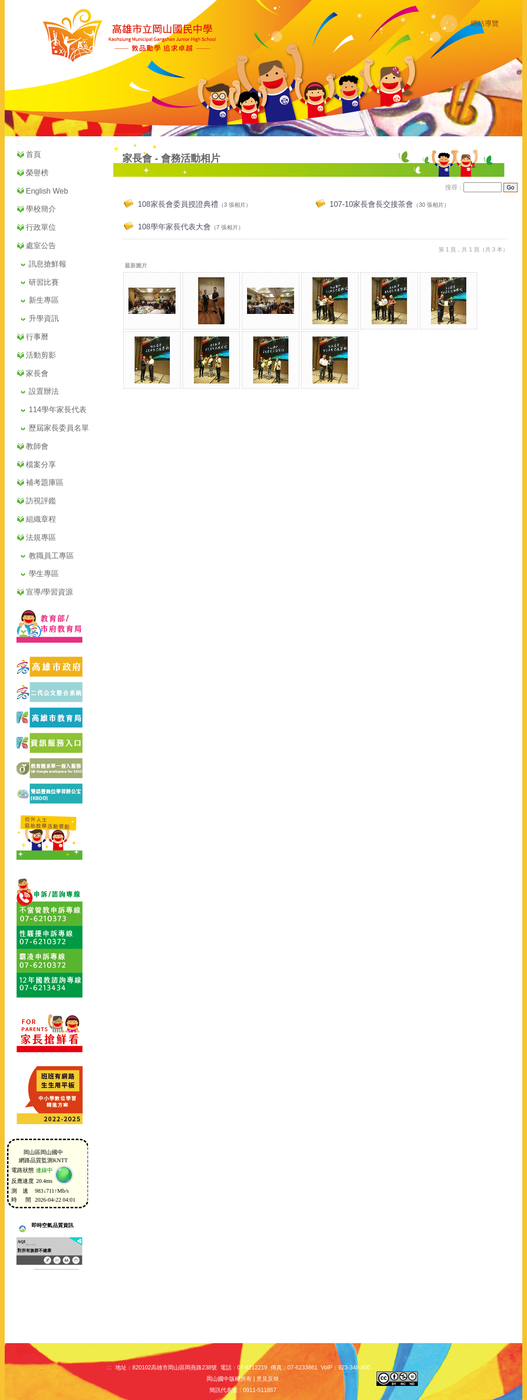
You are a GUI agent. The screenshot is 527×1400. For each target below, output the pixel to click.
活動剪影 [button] (41, 355)
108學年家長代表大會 (174, 227)
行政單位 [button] (41, 227)
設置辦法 (44, 391)
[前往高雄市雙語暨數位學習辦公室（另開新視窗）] (45, 802)
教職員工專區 (51, 556)
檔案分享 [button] (41, 465)
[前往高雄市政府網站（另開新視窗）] (45, 675)
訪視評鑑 (41, 501)
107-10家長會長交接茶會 (372, 204)
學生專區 (44, 574)
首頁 (33, 154)
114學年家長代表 (58, 410)
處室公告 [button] (41, 246)
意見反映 (267, 1379)
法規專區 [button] (41, 537)
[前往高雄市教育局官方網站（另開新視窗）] (45, 726)
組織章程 (41, 519)
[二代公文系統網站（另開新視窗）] (45, 700)
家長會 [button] (37, 373)
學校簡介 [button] (41, 209)
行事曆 (37, 337)
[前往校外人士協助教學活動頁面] (45, 861)
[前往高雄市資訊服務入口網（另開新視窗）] (45, 751)
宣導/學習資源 (49, 592)
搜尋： (454, 187)
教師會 (37, 446)
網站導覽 (485, 23)
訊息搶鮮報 (47, 264)
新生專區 (44, 300)
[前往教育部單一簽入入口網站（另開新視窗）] (45, 777)
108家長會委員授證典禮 (178, 204)
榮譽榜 (37, 173)
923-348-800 (354, 1367)
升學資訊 (44, 318)
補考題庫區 (45, 482)
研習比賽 (44, 282)
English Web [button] (47, 191)
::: (461, 24)
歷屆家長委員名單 (59, 428)
